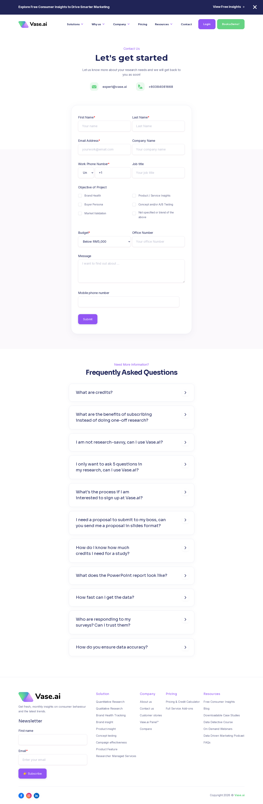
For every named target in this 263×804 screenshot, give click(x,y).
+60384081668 (161, 87)
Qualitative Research (109, 708)
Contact (186, 24)
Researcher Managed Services (116, 756)
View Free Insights (229, 7)
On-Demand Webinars (218, 729)
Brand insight (104, 722)
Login (206, 24)
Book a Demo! (231, 24)
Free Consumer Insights (219, 701)
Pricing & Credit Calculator (183, 701)
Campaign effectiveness (111, 742)
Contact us (147, 708)
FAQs (207, 742)
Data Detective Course (218, 722)
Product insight (106, 729)
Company (119, 24)
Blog (206, 708)
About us (146, 701)
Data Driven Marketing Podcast (224, 735)
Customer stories (151, 715)
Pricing (142, 24)
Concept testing (106, 735)
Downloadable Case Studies (222, 715)
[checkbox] (104, 208)
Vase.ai (239, 795)
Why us (96, 24)
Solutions (73, 24)
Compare (146, 729)
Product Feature (106, 749)
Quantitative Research (110, 701)
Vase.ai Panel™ (149, 722)
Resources (162, 24)
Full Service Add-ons (179, 708)
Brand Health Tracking (111, 715)
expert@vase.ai (114, 87)
